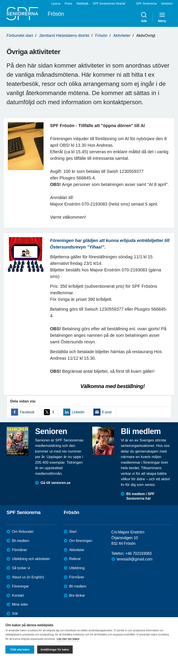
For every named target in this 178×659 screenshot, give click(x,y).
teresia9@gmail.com (135, 559)
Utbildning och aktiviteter (31, 559)
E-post (107, 412)
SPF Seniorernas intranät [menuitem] (109, 3)
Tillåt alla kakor (20, 649)
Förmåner (19, 550)
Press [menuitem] (68, 3)
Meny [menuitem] (162, 17)
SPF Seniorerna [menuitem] (146, 3)
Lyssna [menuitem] (55, 3)
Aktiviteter (121, 35)
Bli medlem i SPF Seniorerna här (140, 496)
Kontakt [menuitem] (18, 595)
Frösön (101, 35)
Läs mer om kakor (68, 638)
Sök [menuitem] (144, 17)
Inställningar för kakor (55, 649)
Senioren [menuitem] (167, 3)
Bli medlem (20, 541)
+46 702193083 (138, 553)
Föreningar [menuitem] (20, 586)
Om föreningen (80, 541)
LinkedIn (78, 412)
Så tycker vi (21, 568)
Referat (75, 559)
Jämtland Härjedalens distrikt (64, 35)
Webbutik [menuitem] (82, 3)
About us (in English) (28, 577)
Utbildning (77, 568)
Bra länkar (77, 595)
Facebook (27, 412)
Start (73, 531)
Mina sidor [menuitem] (20, 604)
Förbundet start (20, 35)
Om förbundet (22, 531)
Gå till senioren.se (55, 483)
